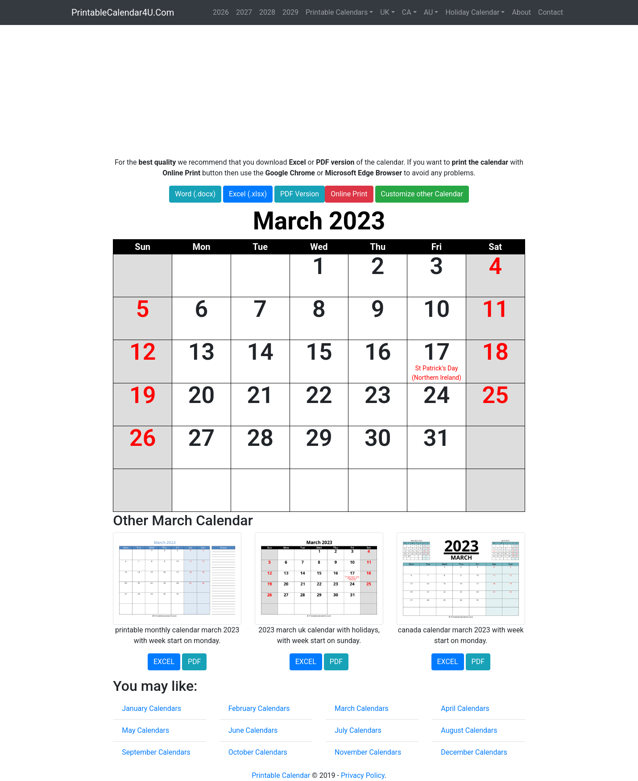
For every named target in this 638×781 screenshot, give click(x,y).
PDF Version (299, 194)
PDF (194, 661)
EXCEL (163, 661)
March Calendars (362, 708)
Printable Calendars (337, 12)
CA (406, 12)
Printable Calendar (281, 775)
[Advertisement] (319, 91)
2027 (244, 12)
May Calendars (145, 730)
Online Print (349, 194)
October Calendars (257, 752)
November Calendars (368, 752)
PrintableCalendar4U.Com (122, 12)
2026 (221, 12)
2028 (267, 12)
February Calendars (259, 708)
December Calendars (474, 752)
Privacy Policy (363, 775)
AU (428, 12)
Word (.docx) (195, 194)
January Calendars (151, 708)
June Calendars (253, 730)
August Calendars (469, 730)
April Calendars (465, 708)
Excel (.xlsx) (248, 194)
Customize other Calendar (422, 194)
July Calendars (358, 730)
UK (384, 12)
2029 (290, 12)
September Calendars (156, 752)
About (521, 12)
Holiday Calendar (472, 12)
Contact (550, 12)
